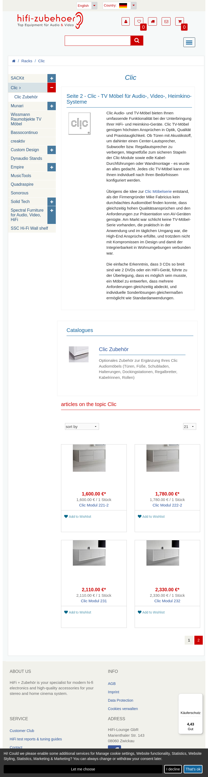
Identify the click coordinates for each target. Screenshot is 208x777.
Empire (17, 167)
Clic (41, 61)
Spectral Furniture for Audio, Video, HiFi (27, 215)
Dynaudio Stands (26, 158)
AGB (112, 683)
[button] (126, 21)
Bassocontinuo (24, 132)
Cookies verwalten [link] (123, 708)
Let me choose (83, 769)
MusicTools (21, 175)
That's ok (193, 769)
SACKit (17, 78)
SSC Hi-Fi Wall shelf (29, 228)
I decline (173, 769)
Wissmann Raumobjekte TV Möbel (26, 119)
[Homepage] (50, 20)
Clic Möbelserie (158, 191)
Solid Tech (20, 201)
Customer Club (22, 731)
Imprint (113, 692)
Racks (26, 61)
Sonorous (19, 193)
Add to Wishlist (77, 517)
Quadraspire (22, 184)
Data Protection (120, 700)
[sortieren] (82, 426)
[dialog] (104, 762)
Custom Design (25, 150)
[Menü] (190, 43)
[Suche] (98, 41)
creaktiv (18, 141)
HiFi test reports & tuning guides (36, 739)
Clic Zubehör (26, 97)
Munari (17, 106)
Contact (16, 747)
